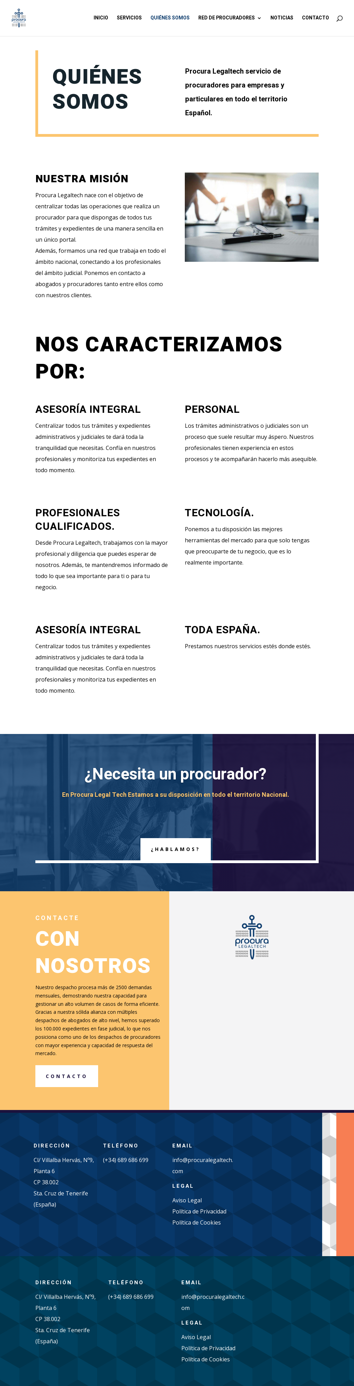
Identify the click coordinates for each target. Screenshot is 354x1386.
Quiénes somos (170, 19)
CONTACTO (67, 1076)
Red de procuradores (226, 19)
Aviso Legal (187, 1200)
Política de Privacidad (199, 1211)
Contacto (315, 19)
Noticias (281, 19)
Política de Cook (193, 1222)
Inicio (101, 19)
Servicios (129, 19)
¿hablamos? (175, 849)
